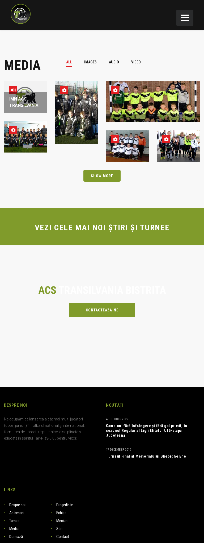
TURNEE (154, 227)
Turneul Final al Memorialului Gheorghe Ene (146, 456)
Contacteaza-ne (102, 310)
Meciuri (61, 520)
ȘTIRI (118, 227)
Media (14, 528)
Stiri (59, 528)
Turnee (14, 520)
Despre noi (17, 504)
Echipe (61, 512)
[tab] (72, 62)
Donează (16, 536)
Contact (62, 536)
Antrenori (16, 512)
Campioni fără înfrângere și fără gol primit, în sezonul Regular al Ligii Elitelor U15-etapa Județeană (146, 430)
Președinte (64, 504)
